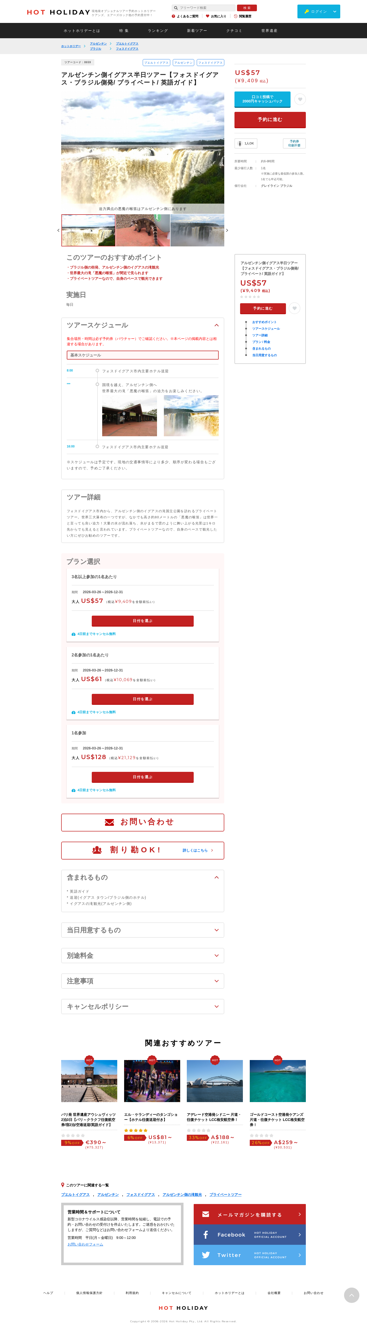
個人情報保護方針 (89, 1293)
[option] (142, 152)
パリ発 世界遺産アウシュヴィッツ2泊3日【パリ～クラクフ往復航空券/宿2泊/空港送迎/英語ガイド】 (88, 1120)
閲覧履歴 (245, 16)
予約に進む (270, 119)
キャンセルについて (177, 1293)
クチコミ (234, 31)
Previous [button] (58, 230)
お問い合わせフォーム (85, 1244)
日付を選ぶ (143, 621)
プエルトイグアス (127, 43)
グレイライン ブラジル (276, 186)
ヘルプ (48, 1293)
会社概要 (274, 1293)
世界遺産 (269, 31)
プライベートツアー (225, 1195)
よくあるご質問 (187, 16)
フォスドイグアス (127, 48)
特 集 (124, 31)
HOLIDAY (59, 12)
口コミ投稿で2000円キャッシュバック (262, 99)
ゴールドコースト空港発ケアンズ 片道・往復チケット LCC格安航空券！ (277, 1120)
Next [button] (227, 230)
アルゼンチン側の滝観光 (182, 1195)
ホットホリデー (71, 46)
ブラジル (95, 48)
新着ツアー (197, 31)
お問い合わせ (147, 821)
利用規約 (132, 1293)
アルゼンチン (98, 43)
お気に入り (218, 16)
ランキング (158, 31)
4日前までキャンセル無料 (96, 634)
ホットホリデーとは (82, 31)
